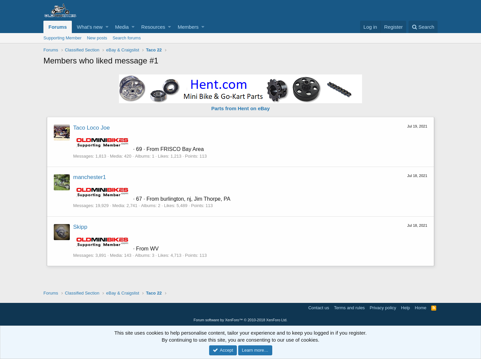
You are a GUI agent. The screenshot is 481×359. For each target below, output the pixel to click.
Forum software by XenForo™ (241, 320)
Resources (153, 27)
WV (154, 248)
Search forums (127, 37)
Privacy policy (383, 307)
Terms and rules (349, 307)
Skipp (80, 227)
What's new (90, 27)
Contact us (318, 307)
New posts (97, 37)
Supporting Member (62, 37)
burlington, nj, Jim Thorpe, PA (195, 199)
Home (421, 307)
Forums (57, 27)
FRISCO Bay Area (182, 149)
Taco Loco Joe (91, 128)
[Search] (423, 27)
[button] (107, 27)
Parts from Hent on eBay (240, 108)
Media (122, 27)
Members (188, 27)
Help (405, 307)
